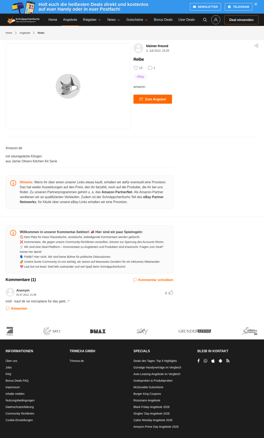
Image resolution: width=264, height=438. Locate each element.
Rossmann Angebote (146, 400)
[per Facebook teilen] (198, 361)
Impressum (13, 387)
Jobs (9, 367)
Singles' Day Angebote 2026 (151, 413)
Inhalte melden (15, 393)
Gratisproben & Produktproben (153, 380)
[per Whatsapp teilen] (205, 361)
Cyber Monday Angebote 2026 (152, 420)
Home (9, 32)
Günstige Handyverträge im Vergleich (157, 367)
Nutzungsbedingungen (20, 400)
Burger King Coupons (147, 393)
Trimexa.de (77, 360)
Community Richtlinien (20, 413)
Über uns (11, 360)
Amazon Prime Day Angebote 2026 (156, 426)
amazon (139, 86)
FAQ (8, 374)
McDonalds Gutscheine (148, 387)
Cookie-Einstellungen (19, 420)
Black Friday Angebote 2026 (151, 407)
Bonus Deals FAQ (17, 380)
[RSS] (228, 361)
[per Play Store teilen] (220, 361)
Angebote (25, 32)
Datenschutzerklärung (20, 407)
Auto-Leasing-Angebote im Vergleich (156, 374)
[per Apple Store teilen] (213, 361)
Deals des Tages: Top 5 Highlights (155, 360)
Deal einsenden (241, 20)
